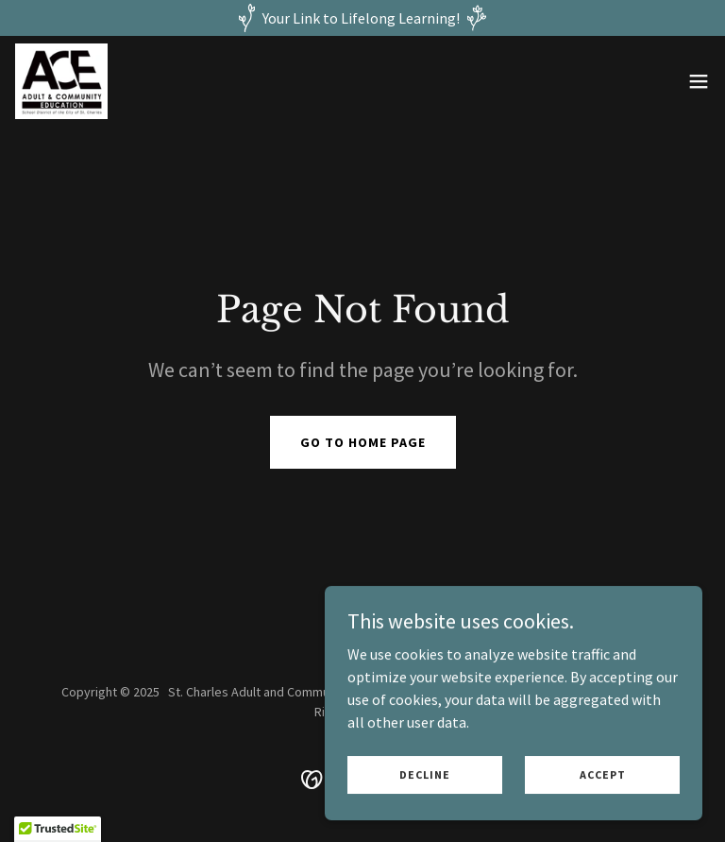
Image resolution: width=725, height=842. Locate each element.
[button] (698, 81)
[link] (61, 81)
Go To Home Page (363, 442)
